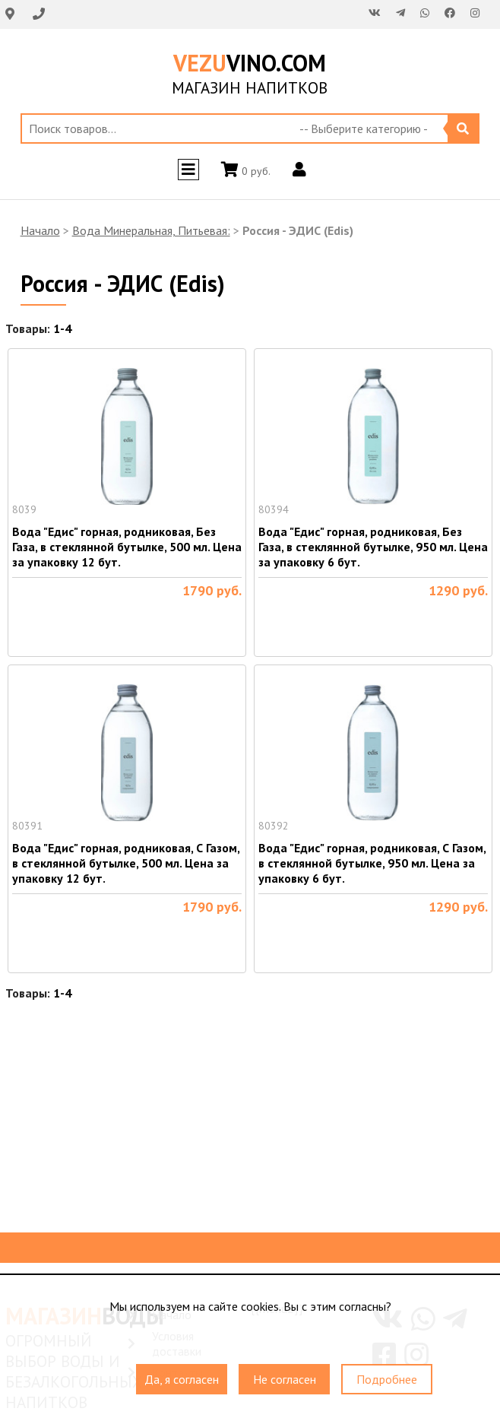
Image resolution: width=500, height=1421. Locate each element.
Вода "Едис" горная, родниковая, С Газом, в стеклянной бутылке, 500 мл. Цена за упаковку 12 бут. (125, 863)
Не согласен (284, 1379)
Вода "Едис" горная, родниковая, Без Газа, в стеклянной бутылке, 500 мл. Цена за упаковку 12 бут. (127, 546)
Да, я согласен (181, 1379)
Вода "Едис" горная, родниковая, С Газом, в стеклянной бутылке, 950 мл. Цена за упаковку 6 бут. (372, 863)
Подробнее (386, 1379)
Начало (40, 230)
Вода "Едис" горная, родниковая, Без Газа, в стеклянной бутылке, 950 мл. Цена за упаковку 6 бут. (373, 546)
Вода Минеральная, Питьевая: (151, 230)
